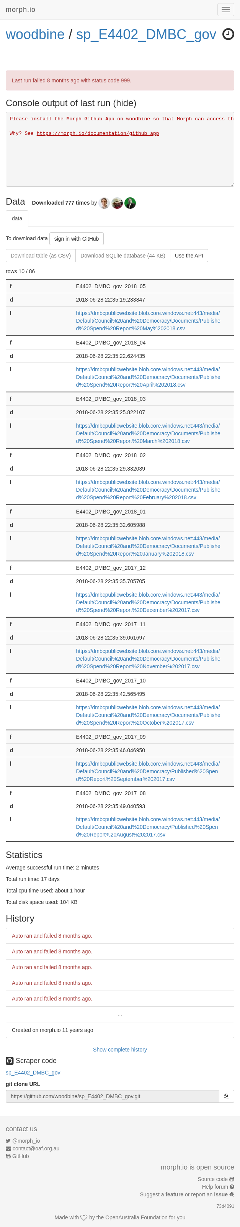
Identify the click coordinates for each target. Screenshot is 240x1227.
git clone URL (23, 1084)
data (17, 218)
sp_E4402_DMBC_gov (146, 34)
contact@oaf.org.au (36, 1148)
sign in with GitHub (76, 239)
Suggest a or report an (184, 1194)
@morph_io (26, 1141)
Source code (213, 1179)
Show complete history (120, 1050)
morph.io (21, 9)
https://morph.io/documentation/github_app (98, 133)
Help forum (215, 1187)
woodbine (35, 34)
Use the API (189, 256)
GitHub (20, 1156)
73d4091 (225, 1206)
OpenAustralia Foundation (136, 1217)
